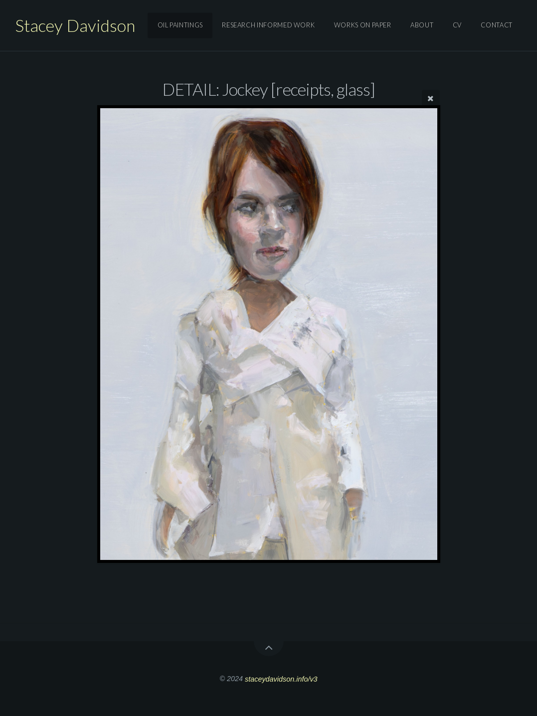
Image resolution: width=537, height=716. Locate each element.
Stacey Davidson (75, 25)
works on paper (362, 25)
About (421, 25)
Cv (457, 25)
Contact (496, 25)
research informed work (268, 25)
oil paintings (180, 25)
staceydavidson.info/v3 (281, 679)
